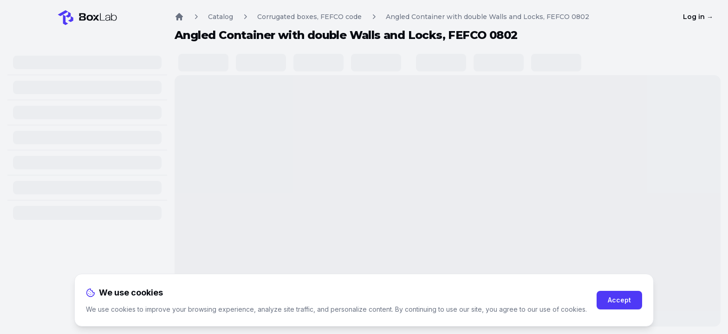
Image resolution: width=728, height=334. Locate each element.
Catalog (220, 17)
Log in (698, 17)
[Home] (87, 15)
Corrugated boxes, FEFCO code (309, 17)
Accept (619, 300)
